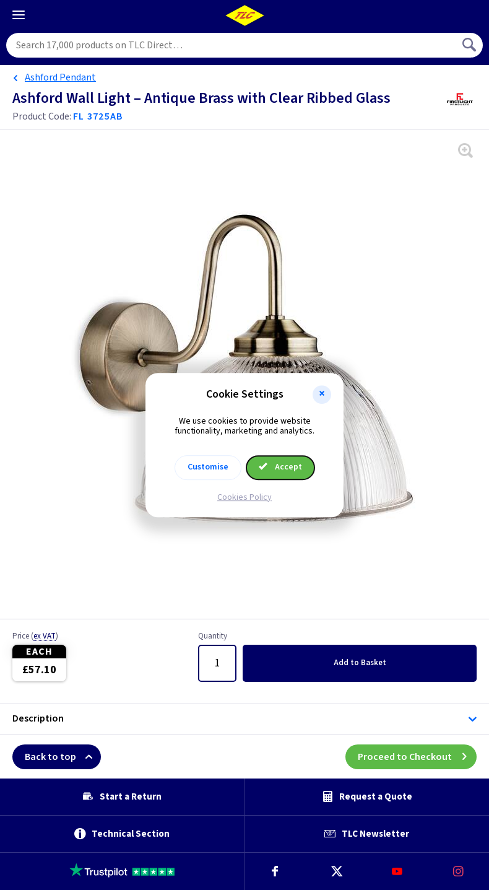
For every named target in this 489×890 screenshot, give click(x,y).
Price (35, 637)
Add (360, 662)
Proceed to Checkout (417, 756)
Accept (280, 467)
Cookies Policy (244, 497)
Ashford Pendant (60, 77)
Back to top (63, 756)
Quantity (212, 637)
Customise (208, 467)
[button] (322, 394)
